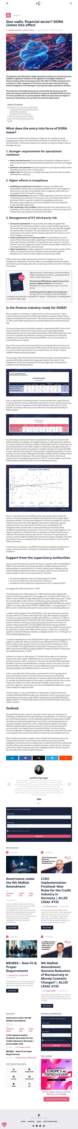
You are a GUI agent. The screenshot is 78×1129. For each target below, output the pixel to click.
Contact (23, 1121)
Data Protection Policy (50, 1121)
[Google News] (29, 1070)
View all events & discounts (56, 1099)
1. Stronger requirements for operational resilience (23, 109)
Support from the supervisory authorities (20, 118)
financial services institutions (48, 601)
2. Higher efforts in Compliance (18, 112)
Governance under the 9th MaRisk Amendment (20, 882)
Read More (12, 927)
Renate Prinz (14, 975)
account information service (35, 622)
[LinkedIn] (14, 1070)
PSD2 (25, 646)
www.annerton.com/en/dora (25, 352)
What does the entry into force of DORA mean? (22, 107)
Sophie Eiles (21, 894)
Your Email (10, 822)
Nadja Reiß (31, 894)
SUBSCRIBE (39, 836)
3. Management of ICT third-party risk (20, 114)
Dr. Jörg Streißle (50, 991)
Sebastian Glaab (10, 894)
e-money (18, 618)
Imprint (39, 1121)
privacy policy (26, 831)
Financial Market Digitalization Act (18, 634)
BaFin (49, 571)
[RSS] (29, 1084)
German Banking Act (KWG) (39, 603)
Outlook (9, 121)
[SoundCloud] (29, 1077)
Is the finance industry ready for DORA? (20, 116)
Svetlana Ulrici (28, 30)
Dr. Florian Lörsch (50, 906)
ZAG (45, 615)
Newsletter (31, 1121)
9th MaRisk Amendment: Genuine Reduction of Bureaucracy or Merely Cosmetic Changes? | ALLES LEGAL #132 (55, 974)
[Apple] (14, 1084)
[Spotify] (14, 1077)
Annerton (56, 91)
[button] (39, 3)
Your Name (10, 814)
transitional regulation (59, 639)
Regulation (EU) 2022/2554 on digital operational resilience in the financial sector (40, 76)
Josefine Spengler (15, 30)
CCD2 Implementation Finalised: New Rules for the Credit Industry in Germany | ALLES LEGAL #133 (56, 890)
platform (34, 649)
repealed (12, 588)
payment (62, 523)
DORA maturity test (30, 91)
